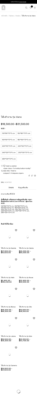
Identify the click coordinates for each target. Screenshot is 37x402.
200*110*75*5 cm (8, 146)
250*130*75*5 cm (25, 152)
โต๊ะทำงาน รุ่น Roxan (26, 277)
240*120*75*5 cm (8, 152)
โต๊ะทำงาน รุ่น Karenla (8, 248)
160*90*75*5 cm (8, 140)
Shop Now (22, 1)
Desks (17, 16)
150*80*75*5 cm (24, 133)
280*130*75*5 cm (9, 159)
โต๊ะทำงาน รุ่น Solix (25, 336)
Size (3, 128)
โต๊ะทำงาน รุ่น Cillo (25, 307)
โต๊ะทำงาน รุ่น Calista (26, 248)
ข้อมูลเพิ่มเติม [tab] (23, 188)
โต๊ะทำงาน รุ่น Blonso (8, 307)
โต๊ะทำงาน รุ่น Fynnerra (9, 365)
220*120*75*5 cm (24, 146)
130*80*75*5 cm (8, 133)
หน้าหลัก (4, 16)
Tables (11, 16)
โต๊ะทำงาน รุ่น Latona (8, 336)
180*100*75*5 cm (24, 140)
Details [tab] (11, 188)
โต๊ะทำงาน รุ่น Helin (7, 277)
